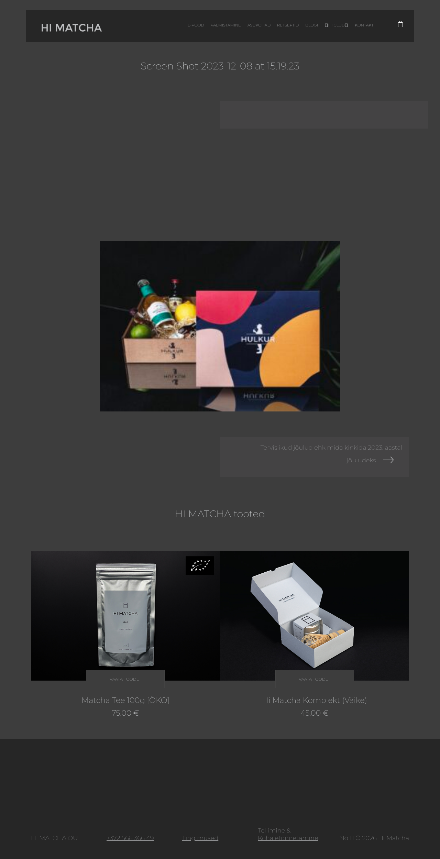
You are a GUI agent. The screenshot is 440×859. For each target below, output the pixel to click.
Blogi (303, 27)
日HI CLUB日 (329, 27)
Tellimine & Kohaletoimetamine (288, 834)
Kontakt (358, 27)
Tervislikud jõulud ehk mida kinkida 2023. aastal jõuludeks (331, 454)
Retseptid (279, 27)
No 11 (346, 838)
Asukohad (249, 27)
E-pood (183, 27)
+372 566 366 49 (130, 838)
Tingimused (200, 838)
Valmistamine (214, 27)
